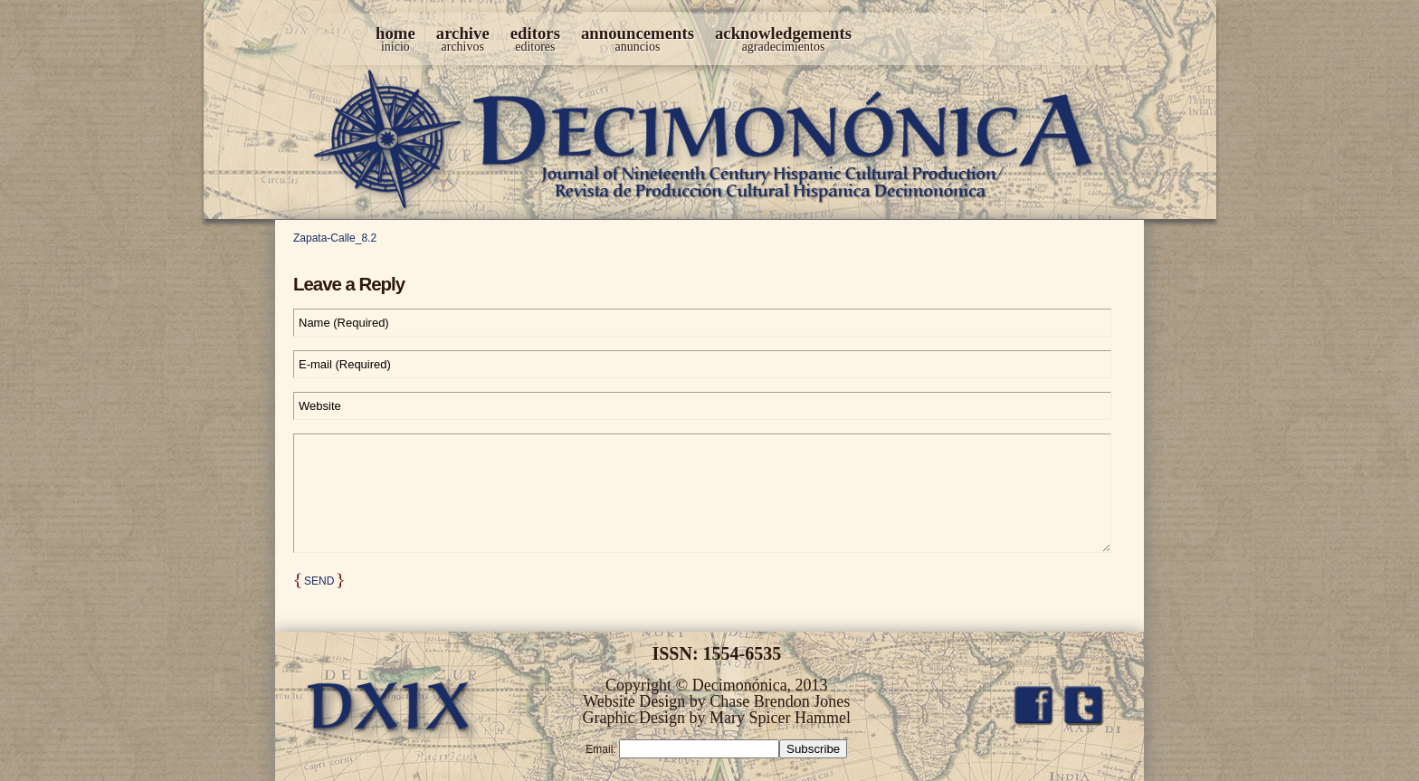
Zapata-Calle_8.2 (334, 238)
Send (319, 581)
